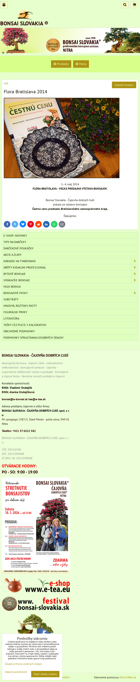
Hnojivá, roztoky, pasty (20, 305)
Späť (6, 83)
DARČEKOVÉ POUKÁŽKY (18, 248)
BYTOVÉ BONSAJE (70, 274)
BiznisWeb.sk (128, 677)
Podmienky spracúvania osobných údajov (33, 337)
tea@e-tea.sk (37, 399)
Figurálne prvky (15, 312)
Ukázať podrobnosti (16, 672)
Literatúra (11, 318)
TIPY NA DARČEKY (14, 242)
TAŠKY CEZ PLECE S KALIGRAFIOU (24, 325)
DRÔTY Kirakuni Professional (70, 267)
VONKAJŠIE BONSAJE (70, 280)
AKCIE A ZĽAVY (12, 254)
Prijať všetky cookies (45, 674)
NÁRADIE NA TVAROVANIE (70, 261)
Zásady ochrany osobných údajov (23, 664)
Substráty (10, 299)
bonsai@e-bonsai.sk (15, 399)
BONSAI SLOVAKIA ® (24, 23)
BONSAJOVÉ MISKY (70, 293)
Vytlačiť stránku (124, 85)
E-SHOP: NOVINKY (15, 235)
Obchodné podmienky (19, 331)
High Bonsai (12, 286)
